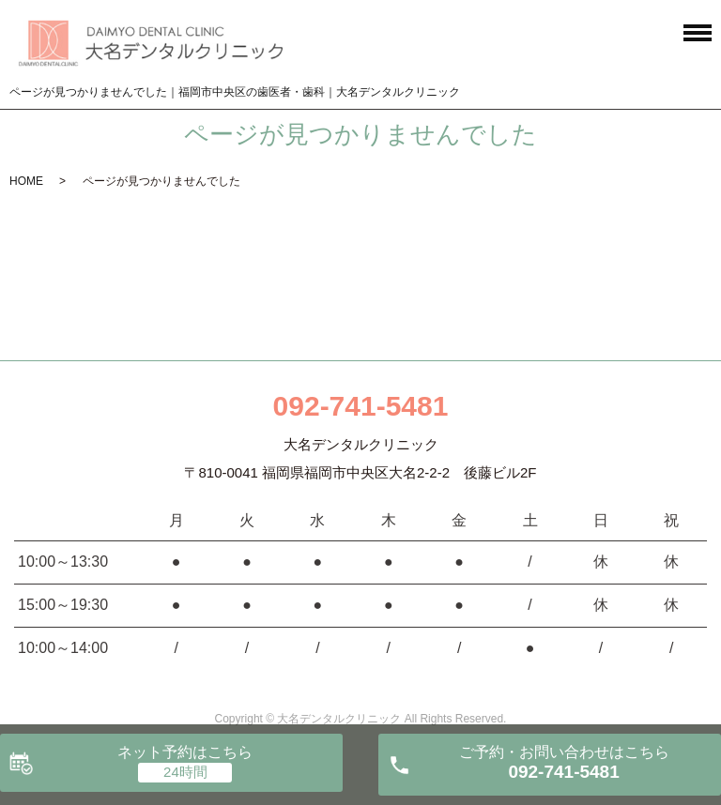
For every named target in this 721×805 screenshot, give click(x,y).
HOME (26, 181)
